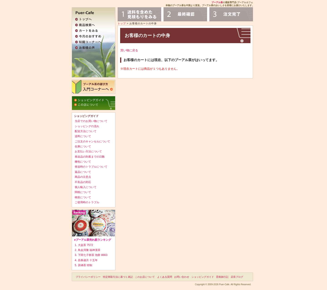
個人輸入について (86, 187)
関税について (83, 192)
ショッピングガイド (202, 276)
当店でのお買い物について (91, 121)
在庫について (83, 146)
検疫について (83, 197)
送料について (83, 136)
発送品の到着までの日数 (90, 156)
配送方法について (86, 131)
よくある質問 (164, 276)
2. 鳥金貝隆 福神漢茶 (87, 250)
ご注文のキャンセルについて (92, 141)
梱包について (83, 161)
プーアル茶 (217, 2)
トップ (122, 23)
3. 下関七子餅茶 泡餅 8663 (91, 255)
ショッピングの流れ (87, 126)
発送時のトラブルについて (91, 166)
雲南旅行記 (222, 276)
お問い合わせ (181, 276)
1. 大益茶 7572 (84, 245)
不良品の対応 (83, 182)
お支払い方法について (88, 151)
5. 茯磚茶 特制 (83, 265)
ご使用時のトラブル (87, 202)
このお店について (145, 276)
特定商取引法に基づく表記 (118, 276)
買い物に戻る (129, 50)
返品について (83, 172)
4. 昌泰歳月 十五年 (86, 260)
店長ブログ (237, 276)
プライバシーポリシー (88, 276)
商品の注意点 (83, 176)
